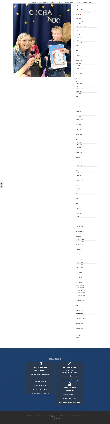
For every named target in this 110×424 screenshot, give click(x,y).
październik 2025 (79, 58)
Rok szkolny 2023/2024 (80, 295)
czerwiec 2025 (79, 68)
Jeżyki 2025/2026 (79, 252)
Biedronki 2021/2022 (80, 239)
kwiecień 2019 (79, 216)
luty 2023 (78, 139)
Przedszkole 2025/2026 (80, 282)
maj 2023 (78, 132)
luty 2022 (78, 170)
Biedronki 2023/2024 (80, 244)
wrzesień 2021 (79, 183)
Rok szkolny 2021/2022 (80, 290)
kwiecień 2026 (79, 42)
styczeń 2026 (78, 50)
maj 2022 (78, 162)
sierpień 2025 (78, 63)
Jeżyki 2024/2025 (79, 249)
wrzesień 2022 (79, 152)
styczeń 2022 (78, 172)
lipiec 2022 (78, 157)
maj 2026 (78, 40)
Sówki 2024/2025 (79, 310)
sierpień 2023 (78, 124)
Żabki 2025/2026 (79, 328)
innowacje (78, 247)
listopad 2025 (78, 55)
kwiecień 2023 (79, 134)
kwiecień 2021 (79, 195)
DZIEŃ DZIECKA (79, 23)
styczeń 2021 (78, 203)
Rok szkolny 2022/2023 (80, 292)
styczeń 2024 (78, 111)
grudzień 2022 (79, 144)
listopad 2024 (78, 86)
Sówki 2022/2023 (79, 305)
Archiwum (78, 224)
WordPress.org (79, 340)
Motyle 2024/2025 (79, 259)
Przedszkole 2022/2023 (80, 275)
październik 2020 (79, 211)
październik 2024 (79, 88)
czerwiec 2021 (79, 190)
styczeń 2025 (78, 81)
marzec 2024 (78, 106)
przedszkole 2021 (79, 269)
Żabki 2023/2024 (79, 323)
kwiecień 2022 (79, 165)
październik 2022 (79, 149)
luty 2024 (78, 109)
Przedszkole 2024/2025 (80, 280)
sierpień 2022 (78, 155)
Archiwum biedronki (80, 226)
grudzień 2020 (79, 206)
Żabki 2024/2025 (79, 326)
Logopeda (78, 257)
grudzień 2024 (79, 83)
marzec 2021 (78, 198)
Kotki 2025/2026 (79, 254)
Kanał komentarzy (79, 339)
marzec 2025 (78, 76)
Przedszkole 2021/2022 (80, 272)
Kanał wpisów (78, 337)
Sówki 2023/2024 (79, 308)
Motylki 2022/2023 (79, 264)
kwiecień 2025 (79, 73)
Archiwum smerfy (79, 234)
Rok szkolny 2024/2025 (80, 298)
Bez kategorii (78, 236)
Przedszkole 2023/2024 (80, 277)
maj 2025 (78, 70)
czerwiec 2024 (79, 98)
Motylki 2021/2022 (79, 262)
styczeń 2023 (78, 142)
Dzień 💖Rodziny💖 (80, 21)
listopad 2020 (78, 208)
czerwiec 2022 (79, 160)
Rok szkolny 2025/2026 (80, 300)
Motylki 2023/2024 (79, 267)
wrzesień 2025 (79, 60)
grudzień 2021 (79, 175)
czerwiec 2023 (79, 129)
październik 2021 (79, 180)
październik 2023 (79, 119)
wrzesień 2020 (79, 213)
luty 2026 (78, 47)
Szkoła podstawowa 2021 (81, 318)
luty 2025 (78, 78)
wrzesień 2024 (79, 91)
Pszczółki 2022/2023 (80, 287)
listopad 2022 (78, 147)
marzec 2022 (78, 167)
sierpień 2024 (78, 93)
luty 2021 (78, 201)
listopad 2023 (78, 116)
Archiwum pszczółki (80, 231)
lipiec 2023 (78, 127)
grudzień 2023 (79, 114)
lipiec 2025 (78, 65)
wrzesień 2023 (79, 121)
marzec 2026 (78, 45)
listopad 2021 (78, 178)
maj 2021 (78, 193)
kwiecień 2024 (79, 104)
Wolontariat (78, 320)
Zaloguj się (78, 335)
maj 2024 (78, 101)
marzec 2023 (78, 137)
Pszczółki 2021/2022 (80, 285)
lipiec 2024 (78, 96)
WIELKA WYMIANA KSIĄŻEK (81, 26)
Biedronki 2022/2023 (80, 241)
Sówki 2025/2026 (79, 313)
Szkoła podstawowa (80, 315)
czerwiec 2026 (79, 37)
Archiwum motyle (79, 229)
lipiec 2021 (78, 188)
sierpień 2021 (78, 185)
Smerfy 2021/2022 (79, 303)
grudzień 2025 (79, 53)
